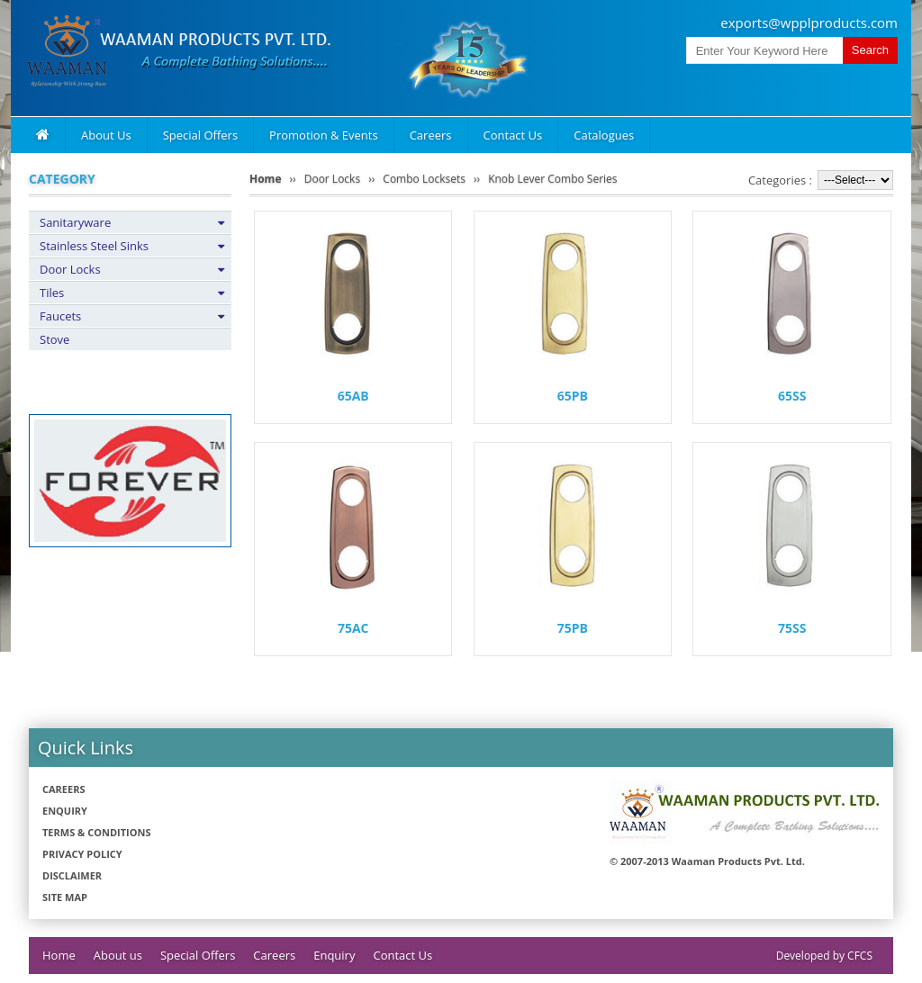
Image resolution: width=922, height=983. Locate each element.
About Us (106, 135)
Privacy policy (82, 854)
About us (118, 955)
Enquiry (64, 810)
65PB (572, 395)
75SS (792, 627)
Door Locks (70, 269)
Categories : (780, 180)
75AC (353, 627)
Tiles (52, 292)
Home (265, 178)
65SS (792, 395)
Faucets (60, 316)
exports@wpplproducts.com (809, 23)
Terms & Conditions (96, 832)
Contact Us (513, 135)
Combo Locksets (424, 178)
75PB (572, 627)
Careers (431, 135)
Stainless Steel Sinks (94, 246)
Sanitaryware (75, 222)
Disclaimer (72, 875)
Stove (54, 339)
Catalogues (604, 135)
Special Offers (200, 135)
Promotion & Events (323, 135)
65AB (353, 395)
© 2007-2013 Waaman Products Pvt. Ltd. (707, 861)
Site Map (64, 897)
